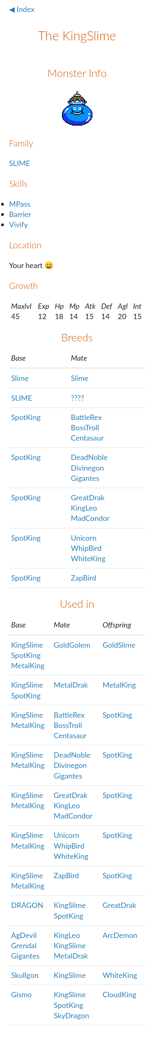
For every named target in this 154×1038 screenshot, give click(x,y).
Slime (20, 378)
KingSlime (27, 644)
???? (77, 397)
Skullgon (25, 975)
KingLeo (84, 507)
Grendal (24, 945)
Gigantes (85, 478)
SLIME (19, 163)
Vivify (18, 224)
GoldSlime (119, 644)
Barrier (20, 214)
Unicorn (84, 537)
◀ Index (21, 9)
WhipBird (86, 548)
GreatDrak (88, 497)
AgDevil (24, 935)
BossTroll (85, 427)
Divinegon (87, 467)
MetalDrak (71, 684)
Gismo (21, 994)
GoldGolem (72, 644)
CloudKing (119, 994)
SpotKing (26, 417)
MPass (19, 203)
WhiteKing (88, 558)
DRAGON (27, 905)
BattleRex (86, 417)
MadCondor (90, 517)
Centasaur (87, 437)
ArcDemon (120, 935)
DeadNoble (89, 457)
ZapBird (84, 577)
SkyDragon (71, 1015)
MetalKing (27, 665)
